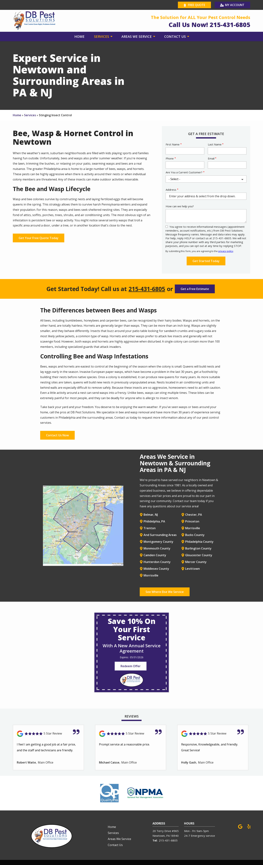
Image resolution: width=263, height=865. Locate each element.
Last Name (215, 144)
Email (211, 158)
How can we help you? (180, 206)
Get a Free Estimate (195, 289)
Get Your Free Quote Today (38, 238)
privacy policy (225, 251)
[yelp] (249, 826)
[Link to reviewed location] (48, 734)
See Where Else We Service (165, 592)
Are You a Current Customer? (184, 172)
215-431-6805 (147, 289)
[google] (240, 826)
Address (171, 189)
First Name (173, 144)
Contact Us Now (57, 435)
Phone (170, 158)
